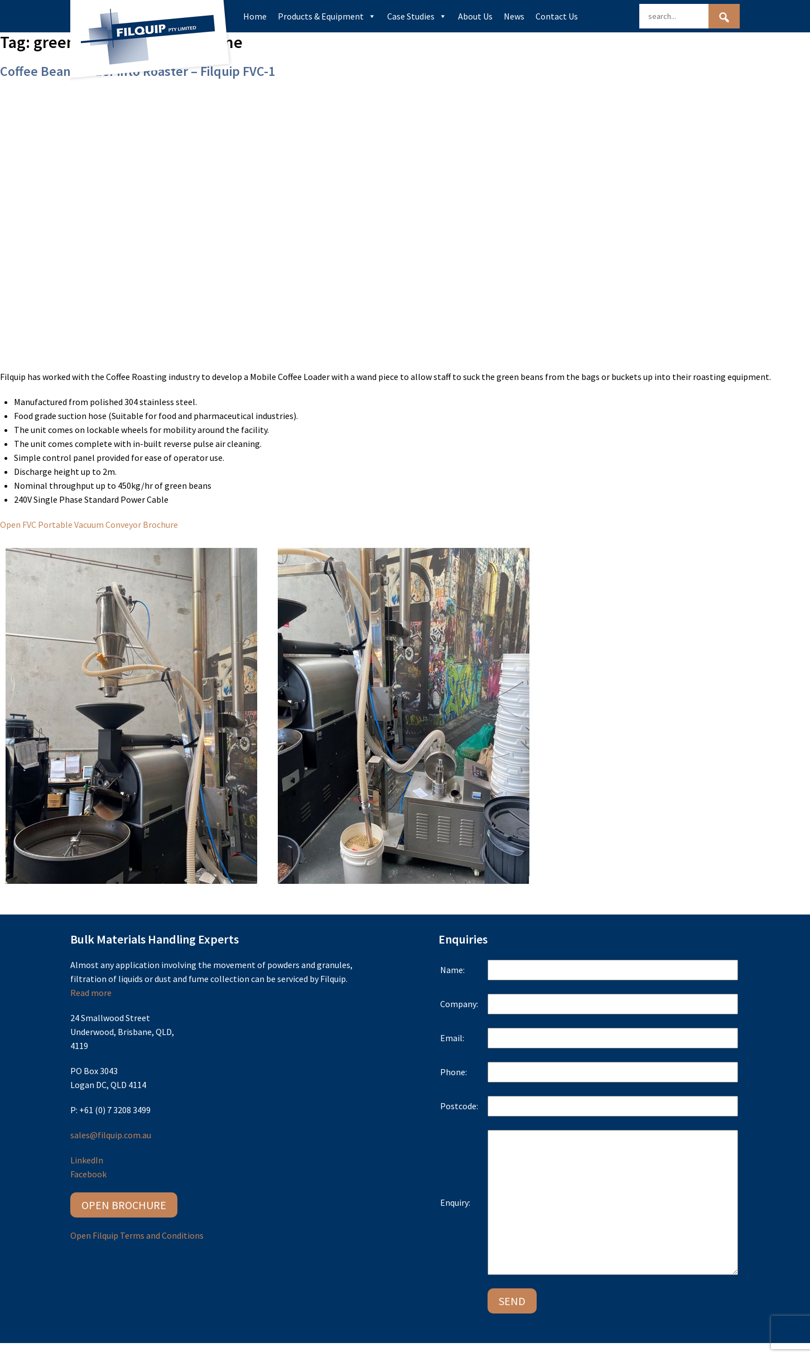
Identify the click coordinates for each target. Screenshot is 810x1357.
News (514, 16)
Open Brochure (123, 1205)
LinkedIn (86, 1160)
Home (255, 16)
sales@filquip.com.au (110, 1135)
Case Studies (417, 16)
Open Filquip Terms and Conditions (137, 1235)
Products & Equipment (327, 16)
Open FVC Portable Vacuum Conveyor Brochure (89, 524)
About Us (475, 16)
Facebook (88, 1174)
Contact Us (557, 16)
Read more (91, 992)
